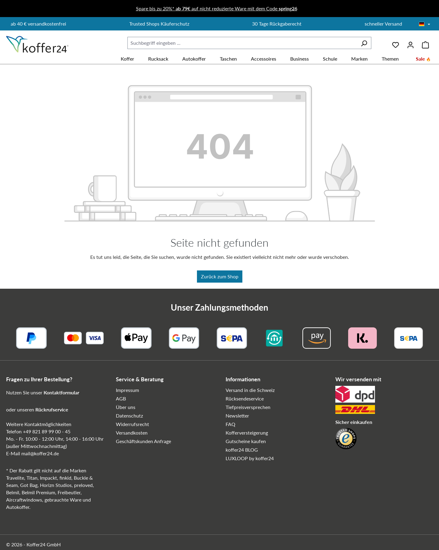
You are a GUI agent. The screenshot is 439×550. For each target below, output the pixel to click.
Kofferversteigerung (247, 432)
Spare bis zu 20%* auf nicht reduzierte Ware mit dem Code (216, 8)
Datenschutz (129, 415)
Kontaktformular (61, 392)
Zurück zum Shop (219, 276)
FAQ (230, 424)
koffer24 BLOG (242, 450)
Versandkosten (132, 432)
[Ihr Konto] (410, 42)
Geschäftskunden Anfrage (143, 441)
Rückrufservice (51, 409)
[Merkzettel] (395, 42)
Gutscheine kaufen (246, 441)
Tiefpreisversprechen (248, 407)
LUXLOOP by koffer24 (250, 458)
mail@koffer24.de (40, 453)
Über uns (125, 407)
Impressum (127, 390)
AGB (121, 398)
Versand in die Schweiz (250, 390)
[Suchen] (364, 43)
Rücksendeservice (245, 398)
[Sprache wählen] (424, 24)
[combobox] (242, 43)
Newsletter (237, 415)
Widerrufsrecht (132, 424)
